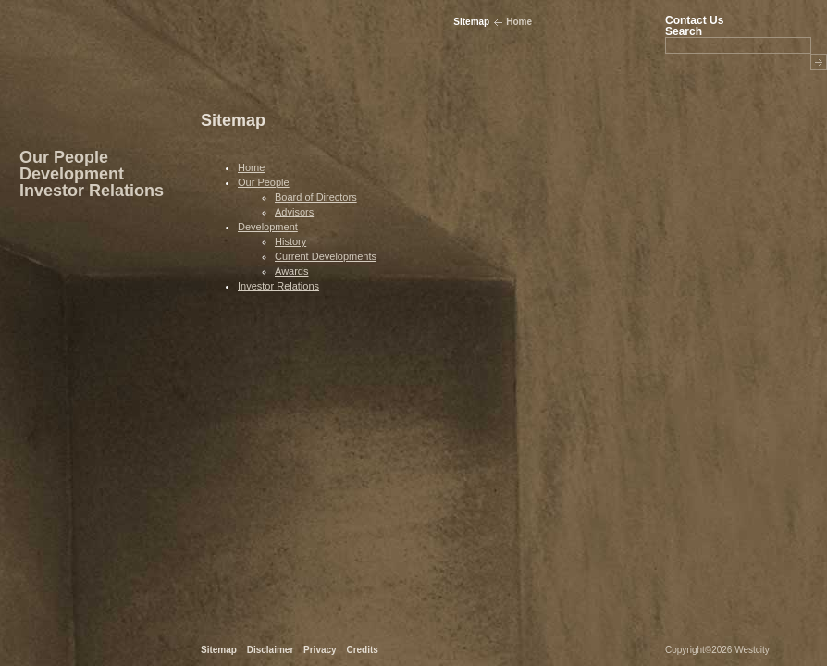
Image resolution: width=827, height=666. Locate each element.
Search (683, 31)
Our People (63, 157)
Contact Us (694, 20)
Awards (291, 271)
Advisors (294, 211)
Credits (361, 650)
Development (71, 174)
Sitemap (219, 650)
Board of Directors (316, 197)
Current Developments (325, 256)
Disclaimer (270, 650)
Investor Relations (91, 190)
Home (519, 22)
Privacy (320, 650)
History (290, 241)
